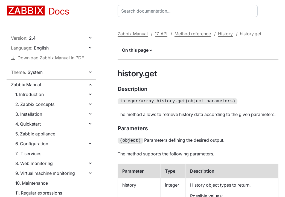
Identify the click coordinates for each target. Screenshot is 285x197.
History (225, 33)
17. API (161, 33)
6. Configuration (31, 143)
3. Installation (28, 114)
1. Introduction (29, 94)
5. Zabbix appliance (35, 134)
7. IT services (28, 153)
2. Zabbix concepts (34, 104)
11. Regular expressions (38, 193)
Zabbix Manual (26, 84)
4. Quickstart (28, 124)
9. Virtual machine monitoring (45, 173)
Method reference (193, 33)
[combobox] (189, 11)
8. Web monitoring (34, 163)
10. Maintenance (31, 183)
